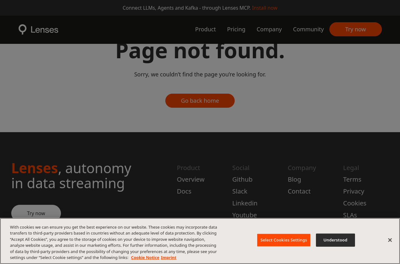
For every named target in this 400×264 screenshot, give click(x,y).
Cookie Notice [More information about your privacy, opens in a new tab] (145, 257)
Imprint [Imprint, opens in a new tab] (169, 257)
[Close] (390, 240)
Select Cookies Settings (283, 240)
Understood (335, 240)
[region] (200, 241)
